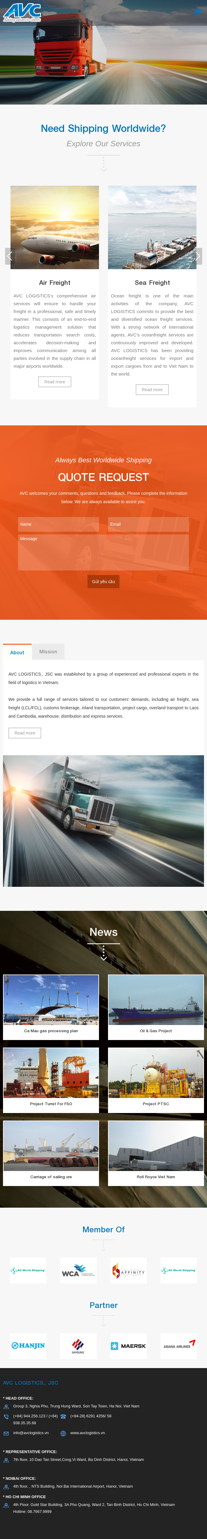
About (17, 652)
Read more (54, 381)
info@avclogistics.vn (31, 1433)
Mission (48, 651)
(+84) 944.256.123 (29, 1416)
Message (103, 552)
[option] (55, 293)
